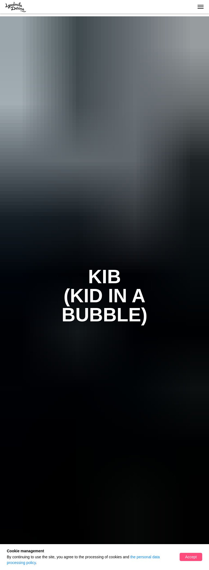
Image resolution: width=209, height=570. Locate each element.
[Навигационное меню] (201, 7)
